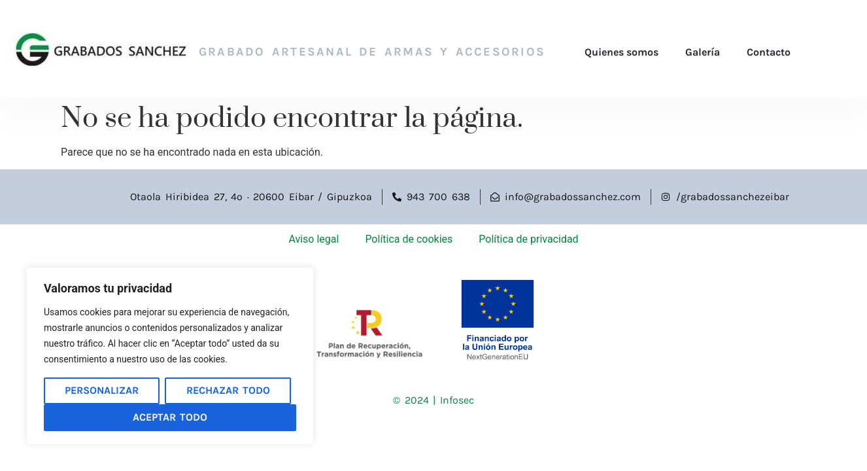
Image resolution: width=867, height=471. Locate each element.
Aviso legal (313, 239)
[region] (170, 356)
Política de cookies (408, 239)
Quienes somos (621, 52)
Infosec (457, 400)
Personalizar (102, 390)
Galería (702, 52)
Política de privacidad (528, 239)
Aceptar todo (170, 417)
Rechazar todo (228, 390)
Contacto (768, 52)
